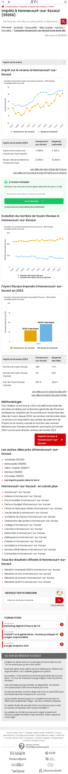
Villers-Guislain (46, 27)
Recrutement (9, 735)
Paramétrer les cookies (45, 735)
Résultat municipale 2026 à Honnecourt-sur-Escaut (32, 569)
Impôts (23, 7)
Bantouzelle (31, 27)
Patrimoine (12, 7)
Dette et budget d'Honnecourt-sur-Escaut (27, 504)
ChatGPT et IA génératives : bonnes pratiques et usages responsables (31, 634)
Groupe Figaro (57, 738)
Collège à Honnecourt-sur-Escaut (22, 525)
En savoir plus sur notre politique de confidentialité (24, 207)
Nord (51, 7)
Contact (57, 733)
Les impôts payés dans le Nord (21, 480)
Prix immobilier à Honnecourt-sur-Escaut (26, 500)
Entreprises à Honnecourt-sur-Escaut (24, 553)
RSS (21, 738)
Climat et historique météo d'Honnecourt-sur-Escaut (33, 508)
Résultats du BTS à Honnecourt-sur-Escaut (27, 582)
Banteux (59, 27)
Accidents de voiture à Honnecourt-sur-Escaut (29, 517)
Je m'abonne (31, 201)
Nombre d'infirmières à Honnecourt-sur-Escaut (30, 549)
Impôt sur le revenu (12, 62)
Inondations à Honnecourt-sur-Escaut (25, 545)
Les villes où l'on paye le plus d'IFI (49, 391)
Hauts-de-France (38, 7)
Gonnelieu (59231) (14, 476)
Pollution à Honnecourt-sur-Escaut (23, 541)
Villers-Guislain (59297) (16, 468)
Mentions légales (43, 738)
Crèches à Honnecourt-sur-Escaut (23, 529)
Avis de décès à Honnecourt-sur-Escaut (26, 512)
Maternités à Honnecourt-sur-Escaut (24, 533)
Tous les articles (11, 738)
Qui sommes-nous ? (15, 733)
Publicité (49, 733)
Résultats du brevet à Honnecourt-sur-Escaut (29, 578)
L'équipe (28, 733)
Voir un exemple (57, 605)
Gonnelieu (6, 30)
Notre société (39, 733)
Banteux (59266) (13, 472)
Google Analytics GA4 (16, 644)
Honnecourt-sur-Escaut (17, 492)
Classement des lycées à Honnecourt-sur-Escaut (31, 521)
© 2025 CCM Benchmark (34, 740)
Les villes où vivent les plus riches (49, 395)
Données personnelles (25, 735)
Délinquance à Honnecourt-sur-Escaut (25, 537)
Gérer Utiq (60, 735)
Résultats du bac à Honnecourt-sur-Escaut (27, 574)
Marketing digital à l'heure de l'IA (22, 625)
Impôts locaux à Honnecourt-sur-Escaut (50, 439)
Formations (12, 617)
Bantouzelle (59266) (15, 464)
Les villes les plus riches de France (48, 169)
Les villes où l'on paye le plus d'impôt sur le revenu (40, 173)
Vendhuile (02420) (14, 459)
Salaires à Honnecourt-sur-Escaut (22, 496)
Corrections (29, 738)
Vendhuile (18, 27)
